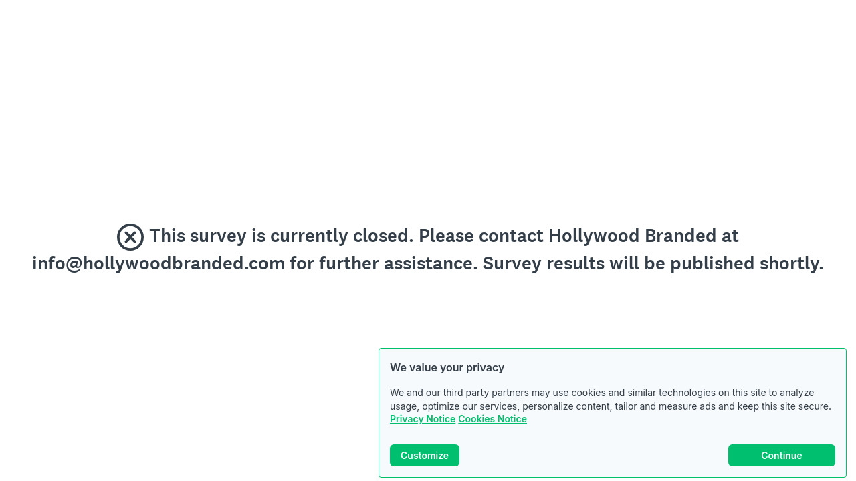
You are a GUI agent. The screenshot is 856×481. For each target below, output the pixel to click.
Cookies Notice (492, 418)
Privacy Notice (422, 418)
